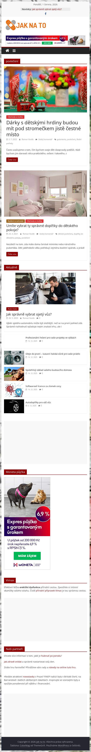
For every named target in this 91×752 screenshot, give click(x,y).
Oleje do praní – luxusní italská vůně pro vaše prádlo (53, 353)
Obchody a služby (15, 117)
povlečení (71, 139)
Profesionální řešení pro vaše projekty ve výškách (51, 337)
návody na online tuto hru (62, 667)
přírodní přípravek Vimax (49, 590)
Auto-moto (12, 309)
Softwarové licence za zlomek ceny (43, 386)
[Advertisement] (45, 442)
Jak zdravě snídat (13, 661)
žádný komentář (43, 139)
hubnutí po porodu (51, 655)
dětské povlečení (65, 233)
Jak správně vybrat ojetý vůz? (47, 9)
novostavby (29, 676)
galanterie (61, 139)
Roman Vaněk (28, 139)
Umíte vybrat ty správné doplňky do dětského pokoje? (42, 227)
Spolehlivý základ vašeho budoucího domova (49, 370)
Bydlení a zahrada (15, 221)
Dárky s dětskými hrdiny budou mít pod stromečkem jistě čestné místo (43, 128)
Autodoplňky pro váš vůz (38, 402)
